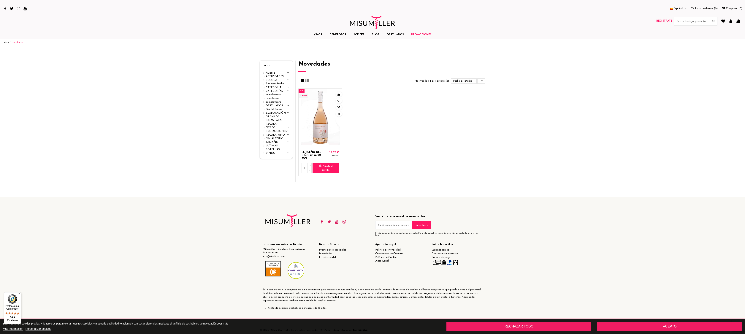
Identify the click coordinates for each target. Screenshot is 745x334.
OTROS (270, 127)
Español (678, 8)
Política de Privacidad (388, 249)
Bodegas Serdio (275, 83)
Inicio (267, 65)
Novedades (325, 253)
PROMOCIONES (276, 131)
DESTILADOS (274, 105)
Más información (13, 328)
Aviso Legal (382, 260)
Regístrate (664, 21)
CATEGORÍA (273, 87)
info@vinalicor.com (274, 256)
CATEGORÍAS (274, 91)
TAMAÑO (272, 142)
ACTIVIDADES (275, 76)
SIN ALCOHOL (275, 138)
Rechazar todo (518, 326)
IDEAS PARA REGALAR (274, 122)
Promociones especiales (332, 249)
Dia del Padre (274, 109)
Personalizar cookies (38, 328)
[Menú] (19, 294)
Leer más (222, 323)
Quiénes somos (440, 249)
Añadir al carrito (325, 167)
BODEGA (271, 80)
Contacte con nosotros (445, 253)
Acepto (670, 326)
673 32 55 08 (270, 252)
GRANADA (272, 116)
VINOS (270, 153)
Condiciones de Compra (389, 253)
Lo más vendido (328, 257)
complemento (273, 94)
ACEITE (270, 73)
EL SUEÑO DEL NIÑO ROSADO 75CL (311, 155)
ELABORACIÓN (276, 113)
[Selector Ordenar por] (463, 81)
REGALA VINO (275, 135)
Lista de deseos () (704, 8)
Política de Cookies (386, 257)
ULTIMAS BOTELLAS (273, 147)
